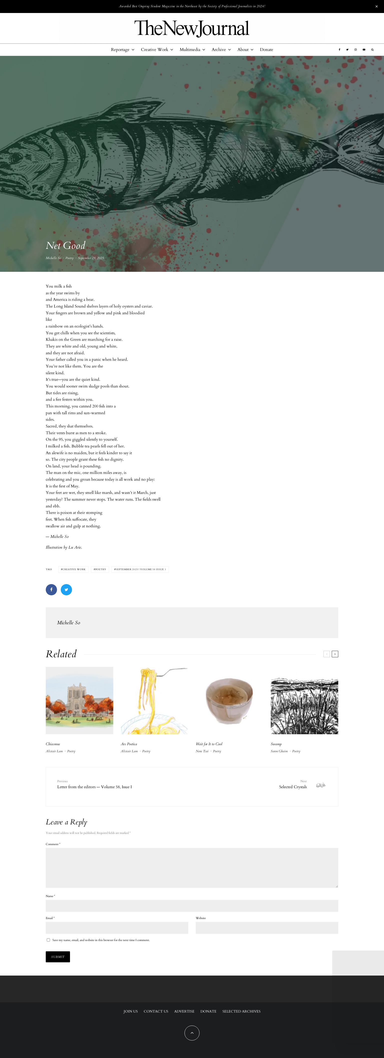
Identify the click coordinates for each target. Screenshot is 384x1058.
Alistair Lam (54, 751)
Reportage (120, 49)
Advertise (184, 1011)
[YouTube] (364, 50)
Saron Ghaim (279, 751)
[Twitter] (347, 50)
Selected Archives (241, 1011)
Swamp (276, 744)
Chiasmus (53, 744)
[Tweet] (66, 589)
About (243, 49)
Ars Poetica (129, 744)
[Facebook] (339, 50)
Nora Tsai (202, 751)
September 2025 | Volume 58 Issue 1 (141, 569)
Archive (219, 49)
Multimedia (190, 49)
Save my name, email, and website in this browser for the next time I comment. (101, 942)
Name (50, 898)
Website (201, 920)
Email (50, 920)
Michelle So (53, 259)
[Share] (51, 589)
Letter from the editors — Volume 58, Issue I (112, 784)
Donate (266, 49)
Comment (53, 840)
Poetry (70, 259)
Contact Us (156, 1011)
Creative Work (154, 49)
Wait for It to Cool (209, 744)
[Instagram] (356, 50)
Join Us (131, 1011)
